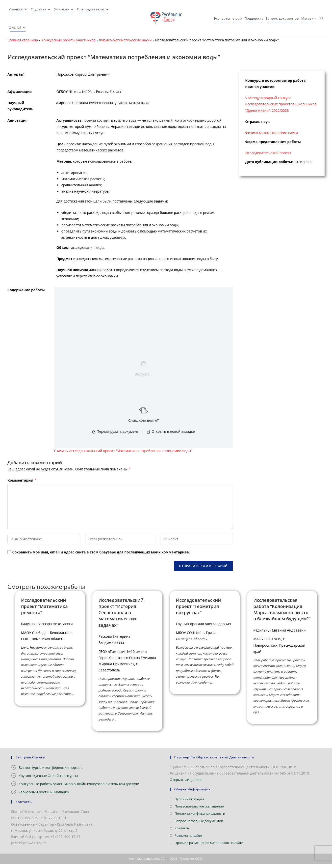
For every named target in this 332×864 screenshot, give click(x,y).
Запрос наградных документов (199, 821)
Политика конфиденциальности (200, 813)
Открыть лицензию (186, 779)
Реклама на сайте (188, 835)
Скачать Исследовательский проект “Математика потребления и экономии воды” (123, 450)
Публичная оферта (189, 799)
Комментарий (21, 480)
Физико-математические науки (125, 40)
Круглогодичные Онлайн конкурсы (48, 775)
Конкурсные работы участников (68, 40)
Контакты (182, 828)
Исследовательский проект (268, 152)
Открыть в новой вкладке (171, 431)
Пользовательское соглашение (199, 806)
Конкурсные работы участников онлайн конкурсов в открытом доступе (79, 783)
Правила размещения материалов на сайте (209, 842)
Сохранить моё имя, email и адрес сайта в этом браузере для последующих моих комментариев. (101, 552)
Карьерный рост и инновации (44, 792)
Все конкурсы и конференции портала (51, 767)
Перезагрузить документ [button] (115, 431)
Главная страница (22, 40)
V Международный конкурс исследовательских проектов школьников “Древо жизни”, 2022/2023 (281, 104)
